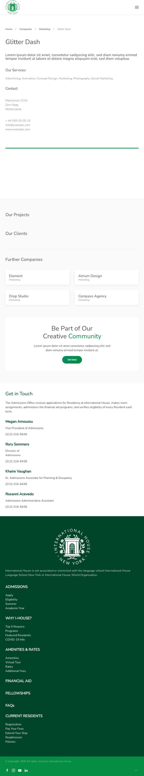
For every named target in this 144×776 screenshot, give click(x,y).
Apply (9, 595)
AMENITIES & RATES (22, 649)
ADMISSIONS (16, 586)
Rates (9, 667)
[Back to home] (12, 7)
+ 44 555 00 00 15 (18, 121)
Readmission (13, 737)
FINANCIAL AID (18, 681)
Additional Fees (15, 671)
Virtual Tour (13, 662)
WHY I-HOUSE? (18, 618)
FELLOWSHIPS (17, 693)
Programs (11, 631)
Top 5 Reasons (15, 627)
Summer (11, 604)
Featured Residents (18, 635)
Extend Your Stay (16, 733)
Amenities (12, 658)
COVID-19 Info (15, 640)
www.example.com (17, 129)
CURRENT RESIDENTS (23, 716)
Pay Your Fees (14, 729)
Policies (10, 742)
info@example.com (17, 125)
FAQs (9, 705)
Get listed (72, 360)
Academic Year (14, 608)
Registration (13, 724)
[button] (137, 7)
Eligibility (11, 600)
